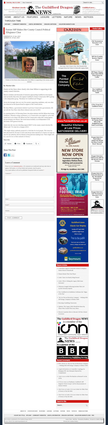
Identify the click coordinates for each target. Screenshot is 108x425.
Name (7, 199)
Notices (88, 17)
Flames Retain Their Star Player (67, 274)
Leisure (44, 17)
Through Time (13, 21)
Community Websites (19, 24)
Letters (56, 17)
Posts (70, 419)
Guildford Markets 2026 (67, 24)
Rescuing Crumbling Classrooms (67, 303)
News (78, 17)
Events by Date (33, 411)
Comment (8, 173)
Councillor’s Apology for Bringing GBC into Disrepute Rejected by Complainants (71, 371)
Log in (67, 419)
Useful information (35, 24)
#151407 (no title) (19, 415)
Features (32, 17)
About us (19, 17)
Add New (75, 419)
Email (7, 205)
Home (8, 17)
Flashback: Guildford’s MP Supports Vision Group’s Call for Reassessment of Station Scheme (72, 383)
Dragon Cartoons (50, 24)
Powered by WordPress (83, 419)
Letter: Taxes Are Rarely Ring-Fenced (68, 277)
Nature (68, 17)
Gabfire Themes (99, 419)
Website (7, 210)
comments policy (18, 166)
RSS (93, 415)
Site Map (7, 24)
